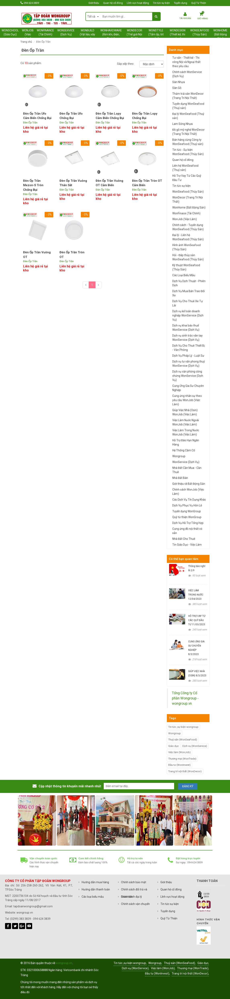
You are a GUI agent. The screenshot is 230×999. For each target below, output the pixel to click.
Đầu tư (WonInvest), (157, 973)
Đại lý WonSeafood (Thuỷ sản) (188, 116)
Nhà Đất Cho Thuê (183, 538)
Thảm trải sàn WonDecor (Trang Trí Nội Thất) (188, 96)
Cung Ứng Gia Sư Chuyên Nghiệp (188, 388)
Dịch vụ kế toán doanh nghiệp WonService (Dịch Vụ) (187, 315)
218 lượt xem (197, 659)
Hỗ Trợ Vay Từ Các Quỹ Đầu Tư (186, 178)
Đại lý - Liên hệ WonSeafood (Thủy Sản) (188, 237)
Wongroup (178, 456)
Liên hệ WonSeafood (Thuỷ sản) (185, 167)
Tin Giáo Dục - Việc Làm (187, 544)
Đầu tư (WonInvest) (179, 764)
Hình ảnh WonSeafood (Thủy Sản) (186, 247)
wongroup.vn (64, 963)
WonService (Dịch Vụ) (185, 462)
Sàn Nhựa (178, 82)
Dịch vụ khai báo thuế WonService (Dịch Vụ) (185, 327)
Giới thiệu (93, 2)
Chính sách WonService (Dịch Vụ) (187, 74)
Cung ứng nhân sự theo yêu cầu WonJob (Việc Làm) (187, 400)
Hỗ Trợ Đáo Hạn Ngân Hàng (185, 442)
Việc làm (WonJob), (163, 968)
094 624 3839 (31, 2)
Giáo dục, (203, 963)
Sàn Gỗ (176, 87)
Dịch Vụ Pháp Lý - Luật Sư (188, 355)
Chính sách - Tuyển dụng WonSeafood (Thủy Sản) (188, 227)
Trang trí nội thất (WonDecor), (190, 973)
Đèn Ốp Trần (30, 122)
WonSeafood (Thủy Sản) (188, 191)
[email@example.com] (139, 786)
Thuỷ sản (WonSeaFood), (180, 963)
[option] (49, 820)
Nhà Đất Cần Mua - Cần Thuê (186, 470)
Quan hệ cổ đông (113, 2)
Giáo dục (173, 745)
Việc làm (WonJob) (179, 752)
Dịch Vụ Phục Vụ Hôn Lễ (187, 505)
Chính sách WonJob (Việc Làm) (188, 491)
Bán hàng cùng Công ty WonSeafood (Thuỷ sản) (187, 142)
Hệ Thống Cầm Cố (183, 450)
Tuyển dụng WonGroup (186, 511)
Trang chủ (26, 41)
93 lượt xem (196, 575)
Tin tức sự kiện (161, 2)
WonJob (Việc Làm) (184, 219)
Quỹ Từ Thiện (198, 2)
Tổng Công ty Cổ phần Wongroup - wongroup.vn (185, 698)
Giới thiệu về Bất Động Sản (188, 483)
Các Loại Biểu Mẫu (183, 275)
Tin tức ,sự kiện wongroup (183, 726)
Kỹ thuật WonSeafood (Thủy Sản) (186, 267)
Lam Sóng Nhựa (182, 123)
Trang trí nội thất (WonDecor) (185, 771)
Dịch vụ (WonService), (135, 968)
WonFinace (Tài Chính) (186, 213)
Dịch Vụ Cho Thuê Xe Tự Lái (187, 303)
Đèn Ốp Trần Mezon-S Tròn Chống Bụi (33, 185)
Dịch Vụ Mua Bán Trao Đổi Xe (188, 293)
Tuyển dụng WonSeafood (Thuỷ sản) (188, 106)
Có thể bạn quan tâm (183, 559)
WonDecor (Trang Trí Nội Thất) (187, 199)
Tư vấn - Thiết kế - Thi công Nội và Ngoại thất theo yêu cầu (186, 62)
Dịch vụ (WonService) (194, 745)
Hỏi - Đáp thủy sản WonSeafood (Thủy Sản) (188, 257)
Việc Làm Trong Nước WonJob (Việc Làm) (185, 432)
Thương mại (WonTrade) (182, 758)
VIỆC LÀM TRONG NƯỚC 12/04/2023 (195, 594)
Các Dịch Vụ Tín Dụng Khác (189, 499)
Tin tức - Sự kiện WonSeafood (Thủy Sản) (188, 152)
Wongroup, (155, 963)
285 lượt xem (197, 680)
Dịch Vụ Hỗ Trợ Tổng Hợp (187, 523)
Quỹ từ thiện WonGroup (186, 517)
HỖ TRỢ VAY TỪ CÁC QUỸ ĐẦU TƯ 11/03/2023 (196, 620)
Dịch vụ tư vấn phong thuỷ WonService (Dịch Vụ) (188, 363)
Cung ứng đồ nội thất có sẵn (187, 531)
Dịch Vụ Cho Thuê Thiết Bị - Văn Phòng (188, 347)
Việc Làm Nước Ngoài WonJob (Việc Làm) (185, 422)
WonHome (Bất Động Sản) (188, 207)
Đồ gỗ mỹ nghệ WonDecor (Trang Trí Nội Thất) (188, 132)
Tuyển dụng (180, 2)
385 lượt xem (197, 604)
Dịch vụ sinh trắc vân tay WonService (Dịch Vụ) (187, 337)
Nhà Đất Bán (180, 477)
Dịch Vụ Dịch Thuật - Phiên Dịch (188, 283)
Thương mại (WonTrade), (193, 968)
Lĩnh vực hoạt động (138, 2)
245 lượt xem (197, 629)
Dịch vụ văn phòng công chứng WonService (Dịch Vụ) (187, 376)
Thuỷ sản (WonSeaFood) (182, 739)
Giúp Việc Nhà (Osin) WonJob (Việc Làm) (185, 412)
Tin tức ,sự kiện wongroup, (130, 963)
